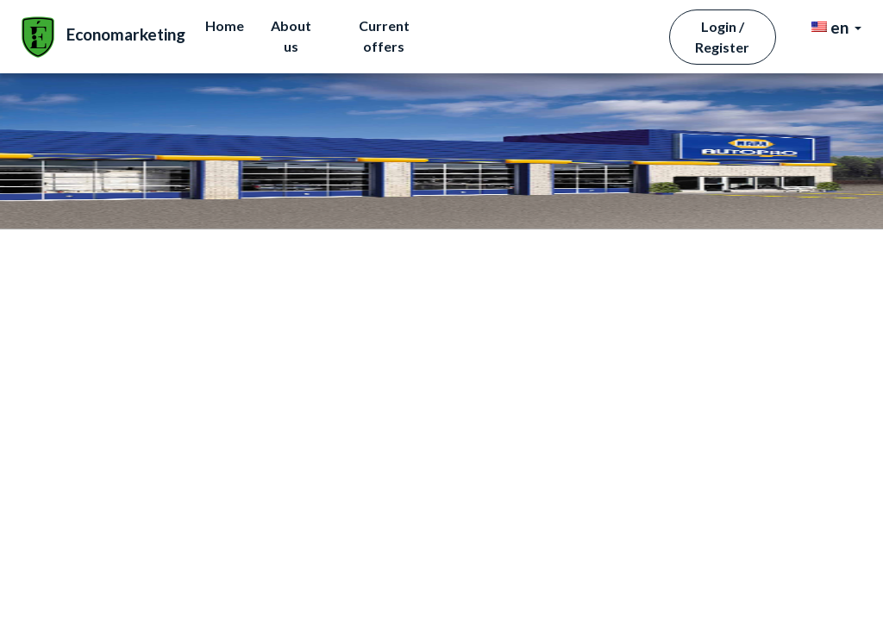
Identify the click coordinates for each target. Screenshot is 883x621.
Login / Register (726, 33)
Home (441, 32)
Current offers (602, 32)
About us (507, 32)
